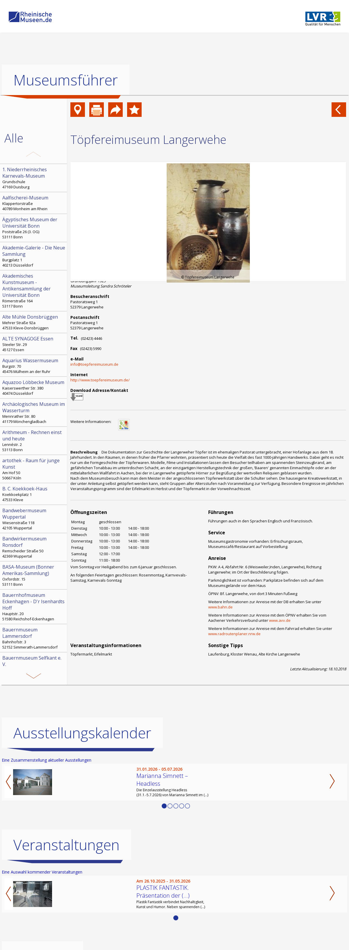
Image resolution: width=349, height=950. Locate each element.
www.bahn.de (220, 607)
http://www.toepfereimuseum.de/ (100, 380)
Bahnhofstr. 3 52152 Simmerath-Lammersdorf (34, 638)
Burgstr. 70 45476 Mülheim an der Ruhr (34, 365)
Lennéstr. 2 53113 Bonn (34, 440)
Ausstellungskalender (82, 733)
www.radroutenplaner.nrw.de (234, 633)
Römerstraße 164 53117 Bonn (34, 291)
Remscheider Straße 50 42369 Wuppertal (34, 547)
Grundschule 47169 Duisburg (34, 178)
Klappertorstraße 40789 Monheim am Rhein (34, 202)
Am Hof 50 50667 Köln (34, 469)
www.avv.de (280, 620)
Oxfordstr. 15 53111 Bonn (34, 575)
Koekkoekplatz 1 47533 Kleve (34, 493)
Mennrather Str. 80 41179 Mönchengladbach (34, 412)
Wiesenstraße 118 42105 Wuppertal (34, 519)
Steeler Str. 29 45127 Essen (34, 343)
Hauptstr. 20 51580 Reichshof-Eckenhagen (34, 607)
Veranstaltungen (66, 845)
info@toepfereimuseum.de (94, 364)
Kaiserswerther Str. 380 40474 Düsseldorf (34, 387)
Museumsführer (65, 80)
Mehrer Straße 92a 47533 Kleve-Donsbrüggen (34, 322)
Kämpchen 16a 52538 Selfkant (34, 666)
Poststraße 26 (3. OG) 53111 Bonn (34, 228)
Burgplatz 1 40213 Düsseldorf (34, 256)
